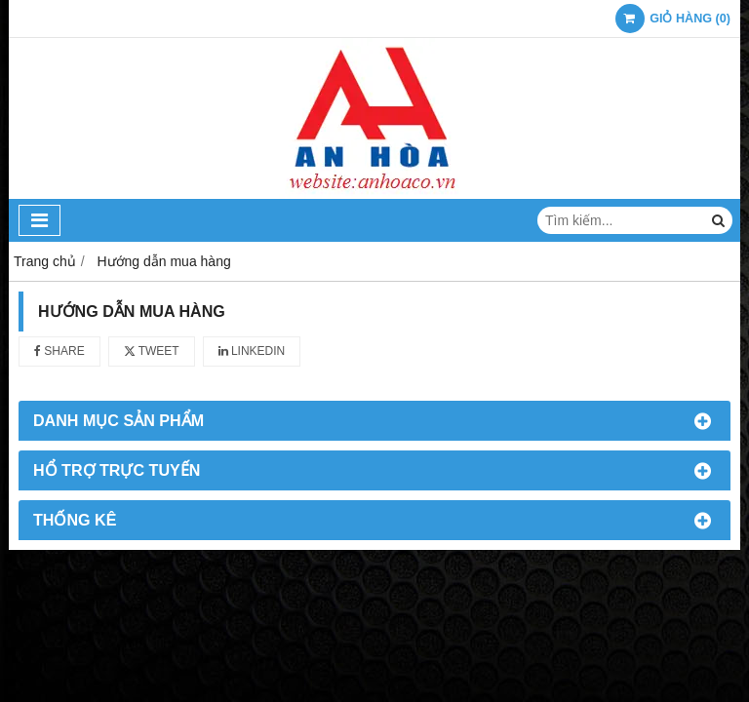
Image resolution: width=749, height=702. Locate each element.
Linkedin (252, 351)
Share (59, 351)
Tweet (151, 351)
